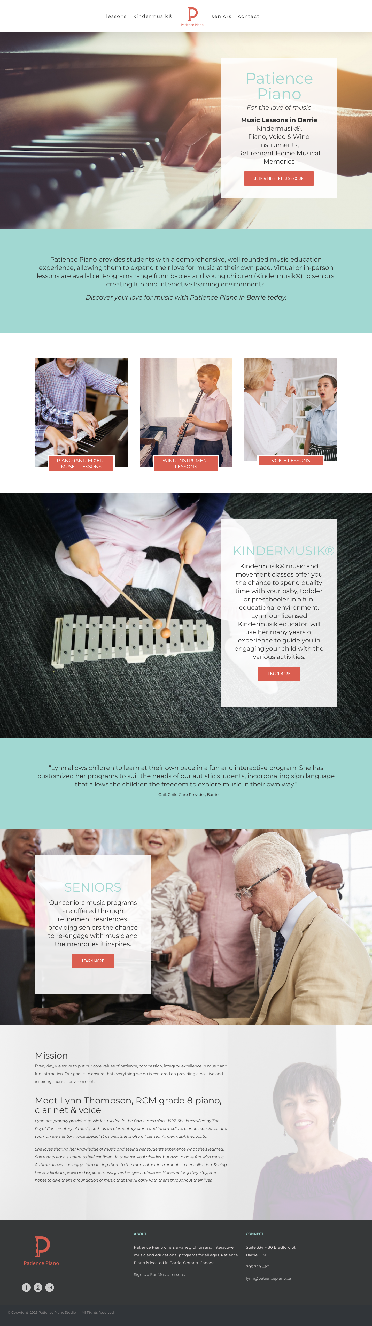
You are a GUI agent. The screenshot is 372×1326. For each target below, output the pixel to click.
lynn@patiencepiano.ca (268, 1278)
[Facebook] (26, 1287)
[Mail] (49, 1287)
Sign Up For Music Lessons (159, 1274)
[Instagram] (38, 1287)
